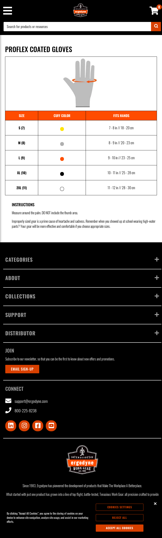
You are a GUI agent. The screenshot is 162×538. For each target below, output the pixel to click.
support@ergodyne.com (26, 401)
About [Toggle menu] (82, 278)
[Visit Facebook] (37, 426)
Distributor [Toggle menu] (82, 333)
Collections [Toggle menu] (82, 296)
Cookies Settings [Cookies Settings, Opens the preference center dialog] (119, 508)
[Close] (155, 505)
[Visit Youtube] (51, 426)
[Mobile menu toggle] (7, 10)
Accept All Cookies (119, 529)
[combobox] (82, 27)
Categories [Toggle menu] (82, 259)
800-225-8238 (20, 410)
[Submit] (156, 26)
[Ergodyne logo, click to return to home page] (82, 459)
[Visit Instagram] (24, 426)
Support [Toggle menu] (82, 314)
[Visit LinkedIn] (10, 426)
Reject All (119, 519)
